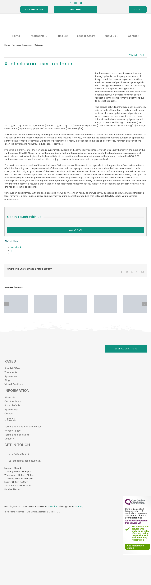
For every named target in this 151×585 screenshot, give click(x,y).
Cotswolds (52, 506)
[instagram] (75, 3)
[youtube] (81, 3)
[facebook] (70, 3)
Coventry (78, 506)
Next (142, 54)
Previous (133, 54)
